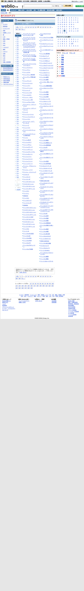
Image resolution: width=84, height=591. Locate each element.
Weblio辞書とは (6, 301)
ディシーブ (26, 125)
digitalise (25, 205)
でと (17, 75)
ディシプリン (26, 70)
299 (19, 29)
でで (17, 155)
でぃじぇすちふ (27, 144)
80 (47, 283)
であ (17, 37)
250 (19, 288)
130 (22, 285)
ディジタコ (26, 191)
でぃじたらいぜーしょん (29, 214)
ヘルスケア (6, 47)
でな (17, 77)
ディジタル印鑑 (44, 94)
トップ (3, 10)
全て (2, 22)
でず (17, 143)
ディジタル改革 (44, 216)
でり (17, 115)
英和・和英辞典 (18, 1)
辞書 (2, 1)
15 (33, 27)
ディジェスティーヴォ (29, 152)
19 (43, 27)
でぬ (17, 81)
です (17, 61)
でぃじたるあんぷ (45, 60)
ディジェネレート (28, 154)
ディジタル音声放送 (45, 163)
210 (46, 285)
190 (40, 285)
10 (30, 283)
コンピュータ (6, 28)
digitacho (25, 195)
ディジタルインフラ (45, 101)
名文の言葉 (29, 10)
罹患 (62, 73)
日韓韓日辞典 (33, 1)
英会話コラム (6, 76)
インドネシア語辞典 (73, 311)
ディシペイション (28, 83)
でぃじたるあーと (45, 75)
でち (17, 69)
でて (17, 73)
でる (17, 117)
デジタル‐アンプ (44, 56)
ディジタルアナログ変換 (46, 37)
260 (22, 288)
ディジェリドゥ (27, 156)
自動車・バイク (7, 32)
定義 (62, 57)
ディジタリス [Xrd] (28, 217)
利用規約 (4, 305)
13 (28, 27)
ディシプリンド (27, 81)
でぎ (17, 131)
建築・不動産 (6, 39)
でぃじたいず (26, 179)
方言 (4, 60)
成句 (35, 10)
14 (30, 27)
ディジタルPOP (27, 240)
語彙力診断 (6, 82)
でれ (17, 119)
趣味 (4, 49)
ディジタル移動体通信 (46, 85)
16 (35, 27)
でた (17, 67)
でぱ (17, 169)
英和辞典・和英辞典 (73, 304)
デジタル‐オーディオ (45, 166)
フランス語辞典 (72, 310)
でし (17, 59)
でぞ (17, 147)
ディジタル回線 (44, 218)
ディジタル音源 (44, 161)
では (17, 87)
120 (19, 285)
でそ (17, 65)
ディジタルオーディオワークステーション (46, 206)
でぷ (17, 173)
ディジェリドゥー (28, 161)
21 (47, 27)
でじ (17, 141)
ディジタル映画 (44, 140)
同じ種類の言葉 (41, 10)
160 (31, 285)
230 (52, 285)
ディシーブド (26, 127)
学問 (4, 41)
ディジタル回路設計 (45, 223)
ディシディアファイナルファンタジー (29, 64)
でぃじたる (26, 231)
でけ (17, 53)
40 (38, 283)
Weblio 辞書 (4, 12)
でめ (17, 103)
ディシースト (26, 119)
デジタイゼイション (28, 184)
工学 (4, 37)
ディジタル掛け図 (45, 234)
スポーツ (5, 51)
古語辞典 (40, 1)
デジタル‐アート (44, 70)
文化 (4, 43)
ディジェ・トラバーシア (29, 172)
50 (40, 283)
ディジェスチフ (27, 142)
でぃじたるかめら (45, 250)
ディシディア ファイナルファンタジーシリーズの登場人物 (29, 51)
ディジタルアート (45, 72)
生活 (4, 45)
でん (17, 127)
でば (17, 159)
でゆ (17, 109)
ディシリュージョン (28, 114)
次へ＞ (23, 29)
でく (17, 51)
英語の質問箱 (6, 80)
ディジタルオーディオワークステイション (46, 199)
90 (50, 283)
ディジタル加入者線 (45, 243)
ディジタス (26, 198)
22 (50, 27)
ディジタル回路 (44, 220)
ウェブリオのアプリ (24, 301)
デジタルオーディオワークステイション (46, 202)
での (17, 85)
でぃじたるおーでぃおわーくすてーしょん (46, 210)
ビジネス (5, 24)
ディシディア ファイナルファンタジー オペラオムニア (29, 39)
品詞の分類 (59, 10)
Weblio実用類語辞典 (8, 68)
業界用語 (5, 26)
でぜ (17, 145)
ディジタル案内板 (45, 53)
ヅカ (62, 55)
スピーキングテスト (8, 84)
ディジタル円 (43, 147)
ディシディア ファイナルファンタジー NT (29, 34)
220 (49, 285)
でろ (17, 121)
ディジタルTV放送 (28, 249)
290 (31, 288)
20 (45, 27)
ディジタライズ (27, 200)
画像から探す (21, 10)
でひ (17, 89)
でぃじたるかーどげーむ (46, 261)
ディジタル (26, 228)
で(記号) (18, 189)
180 (37, 285)
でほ (17, 95)
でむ (17, 101)
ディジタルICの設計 (28, 233)
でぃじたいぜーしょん (29, 188)
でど (17, 157)
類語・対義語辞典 (8, 1)
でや (17, 107)
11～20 (66, 53)
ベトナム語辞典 (72, 314)
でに (17, 79)
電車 (4, 30)
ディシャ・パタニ (28, 97)
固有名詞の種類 (50, 10)
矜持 (62, 62)
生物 (4, 53)
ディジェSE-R (27, 140)
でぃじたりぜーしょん (29, 226)
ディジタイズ (26, 177)
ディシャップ (26, 90)
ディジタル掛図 (44, 231)
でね (17, 83)
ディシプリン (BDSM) (29, 74)
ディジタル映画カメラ (46, 142)
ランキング (13, 10)
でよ (17, 111)
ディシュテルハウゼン (29, 102)
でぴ (17, 171)
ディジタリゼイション (29, 219)
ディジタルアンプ (45, 58)
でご (17, 137)
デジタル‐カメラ (44, 245)
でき (17, 49)
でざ (17, 139)
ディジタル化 (43, 213)
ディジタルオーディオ (46, 168)
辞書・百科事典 (7, 62)
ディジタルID (26, 236)
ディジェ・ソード (28, 169)
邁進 (62, 69)
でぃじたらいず (27, 203)
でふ (17, 91)
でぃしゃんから (27, 95)
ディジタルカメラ (45, 248)
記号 (72, 43)
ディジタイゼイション (29, 181)
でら (17, 113)
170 (34, 285)
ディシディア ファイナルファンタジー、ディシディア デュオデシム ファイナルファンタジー (29, 45)
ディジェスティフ (28, 147)
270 (25, 288)
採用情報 (54, 302)
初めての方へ (75, 1)
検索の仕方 (5, 302)
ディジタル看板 (44, 259)
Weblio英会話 (6, 78)
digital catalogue (44, 241)
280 (28, 288)
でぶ (17, 163)
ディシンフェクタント (29, 116)
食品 (4, 55)
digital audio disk (44, 180)
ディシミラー (26, 85)
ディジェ (25, 137)
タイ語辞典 (71, 313)
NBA (62, 66)
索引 (8, 10)
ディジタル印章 (44, 96)
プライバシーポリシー (8, 307)
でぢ (17, 151)
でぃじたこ (26, 193)
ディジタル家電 (44, 77)
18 (40, 27)
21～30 (73, 53)
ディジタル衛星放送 (45, 145)
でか (17, 47)
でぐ (17, 133)
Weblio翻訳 (71, 305)
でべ (17, 165)
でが (17, 129)
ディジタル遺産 (44, 79)
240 (16, 288)
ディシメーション (28, 88)
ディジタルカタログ (45, 236)
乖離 (62, 59)
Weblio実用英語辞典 (8, 70)
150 (28, 285)
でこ (17, 55)
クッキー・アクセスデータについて (8, 309)
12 (26, 27)
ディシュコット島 (28, 99)
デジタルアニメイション (46, 43)
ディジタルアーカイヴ (46, 63)
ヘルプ (81, 1)
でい (17, 39)
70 (45, 283)
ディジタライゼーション (29, 212)
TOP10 (59, 53)
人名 (4, 57)
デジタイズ (26, 174)
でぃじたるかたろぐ (45, 238)
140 (25, 285)
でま (17, 97)
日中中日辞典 (26, 1)
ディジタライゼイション (29, 207)
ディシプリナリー (28, 67)
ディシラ (25, 112)
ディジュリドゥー (28, 159)
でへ (17, 93)
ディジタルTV (27, 243)
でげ (17, 135)
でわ (17, 123)
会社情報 (54, 301)
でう (17, 41)
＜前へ (17, 27)
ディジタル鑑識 (44, 256)
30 (35, 283)
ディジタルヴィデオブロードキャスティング (46, 133)
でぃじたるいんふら (45, 103)
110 (16, 285)
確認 (62, 64)
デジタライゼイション (29, 210)
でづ (17, 153)
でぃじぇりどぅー (28, 163)
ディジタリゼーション (29, 224)
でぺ (17, 175)
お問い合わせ (22, 272)
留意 (62, 71)
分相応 (63, 76)
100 (52, 283)
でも (17, 105)
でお (17, 45)
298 (16, 29)
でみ (17, 99)
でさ (17, 57)
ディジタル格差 (44, 229)
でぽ (17, 177)
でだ (17, 149)
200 (43, 285)
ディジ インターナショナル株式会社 (29, 134)
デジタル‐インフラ (45, 99)
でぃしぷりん (26, 72)
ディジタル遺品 (44, 92)
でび (17, 161)
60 (42, 283)
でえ (17, 43)
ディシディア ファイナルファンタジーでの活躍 (29, 55)
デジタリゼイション (28, 221)
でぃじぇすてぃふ (28, 149)
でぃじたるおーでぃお (46, 170)
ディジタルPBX (27, 238)
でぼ (17, 167)
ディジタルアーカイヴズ (46, 65)
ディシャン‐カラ (27, 92)
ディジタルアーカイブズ (46, 68)
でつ (17, 71)
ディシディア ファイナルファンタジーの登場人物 (29, 60)
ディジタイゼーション (29, 186)
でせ (17, 63)
